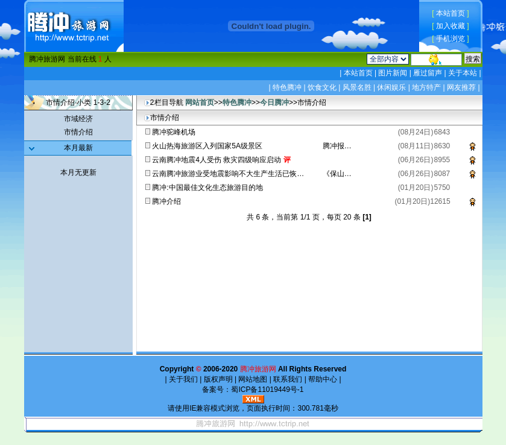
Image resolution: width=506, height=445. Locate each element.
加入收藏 (450, 26)
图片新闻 (393, 73)
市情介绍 (78, 132)
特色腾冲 (287, 87)
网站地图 (253, 379)
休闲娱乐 (391, 87)
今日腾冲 (274, 102)
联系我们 (288, 379)
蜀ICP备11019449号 (264, 389)
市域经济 (78, 119)
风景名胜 (357, 87)
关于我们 (183, 379)
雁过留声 (427, 73)
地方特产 (426, 87)
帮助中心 (323, 379)
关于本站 (462, 73)
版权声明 (218, 379)
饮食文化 (322, 87)
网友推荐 (461, 87)
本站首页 (450, 13)
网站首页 (199, 102)
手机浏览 (450, 38)
